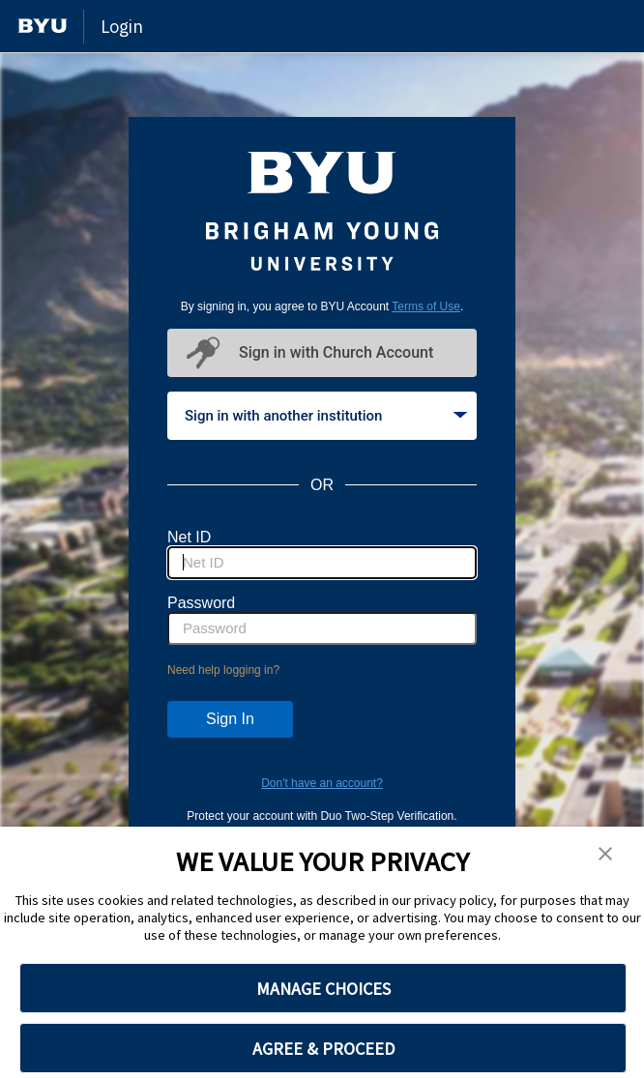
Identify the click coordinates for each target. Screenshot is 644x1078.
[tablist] (322, 416)
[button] (605, 854)
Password (201, 603)
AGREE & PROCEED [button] (323, 1048)
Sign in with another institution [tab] (326, 415)
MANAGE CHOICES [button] (323, 988)
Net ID (189, 537)
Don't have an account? (322, 783)
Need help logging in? (223, 670)
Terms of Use (426, 306)
